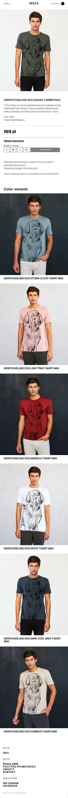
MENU (7, 4)
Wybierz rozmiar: (11, 146)
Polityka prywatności (19, 767)
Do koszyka (45, 150)
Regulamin (10, 764)
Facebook (10, 786)
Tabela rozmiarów (14, 140)
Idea (6, 753)
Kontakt (9, 772)
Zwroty (8, 769)
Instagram (10, 783)
